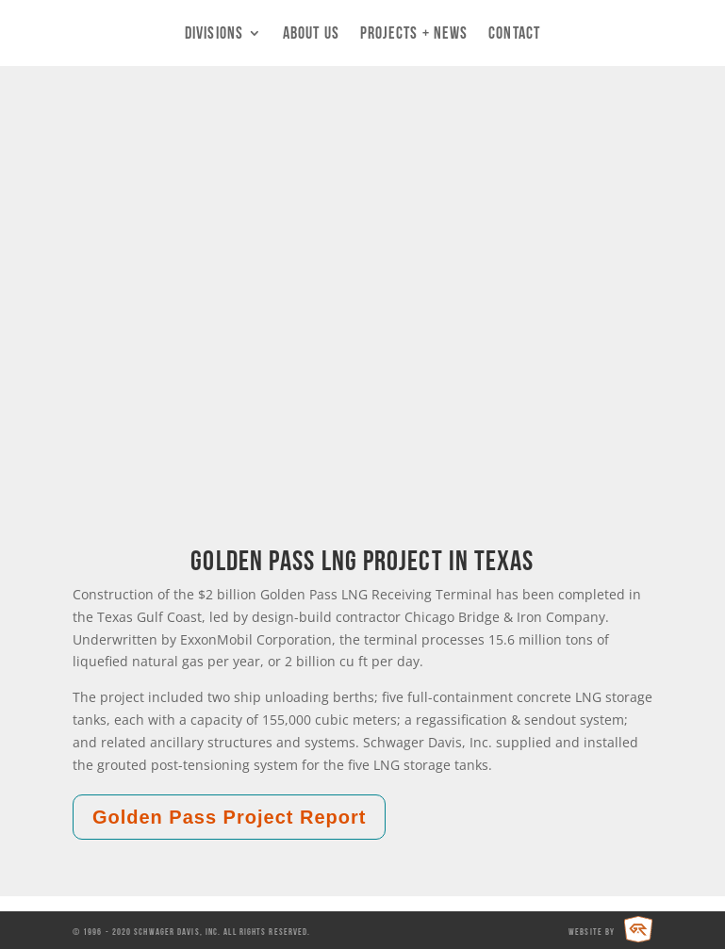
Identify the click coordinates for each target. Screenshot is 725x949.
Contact (514, 33)
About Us (311, 33)
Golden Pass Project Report (229, 817)
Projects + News (414, 33)
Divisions (214, 33)
